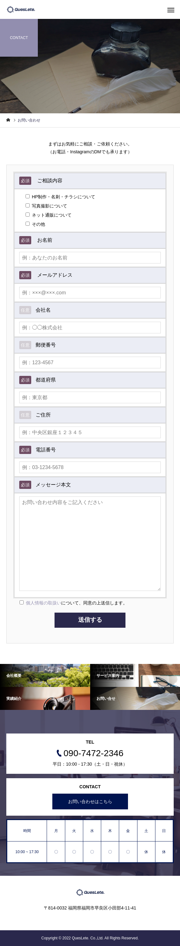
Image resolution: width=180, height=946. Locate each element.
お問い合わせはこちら (90, 801)
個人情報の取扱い (43, 602)
